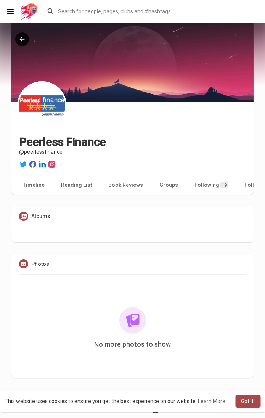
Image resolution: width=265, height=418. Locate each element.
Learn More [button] (211, 401)
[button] (151, 11)
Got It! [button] (248, 401)
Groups (168, 185)
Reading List (76, 185)
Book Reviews (125, 185)
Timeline (34, 185)
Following (211, 185)
